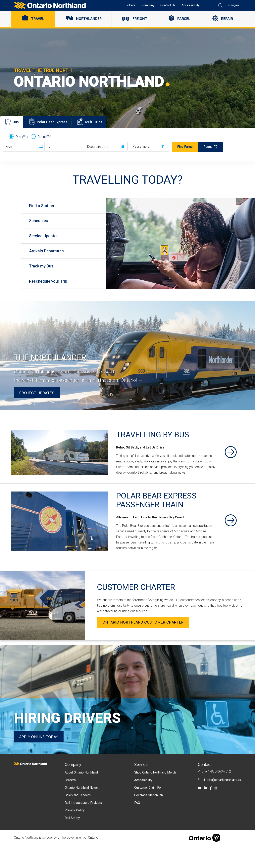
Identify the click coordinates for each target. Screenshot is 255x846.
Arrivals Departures (46, 251)
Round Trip (45, 137)
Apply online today (38, 737)
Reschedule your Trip (48, 281)
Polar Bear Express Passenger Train (157, 501)
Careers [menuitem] (70, 780)
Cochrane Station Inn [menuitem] (148, 795)
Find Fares (185, 147)
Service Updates (44, 236)
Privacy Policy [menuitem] (75, 810)
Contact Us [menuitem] (168, 5)
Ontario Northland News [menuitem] (81, 788)
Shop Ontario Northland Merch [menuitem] (155, 773)
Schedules (38, 220)
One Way (22, 137)
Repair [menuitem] (227, 19)
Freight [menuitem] (139, 19)
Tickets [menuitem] (130, 5)
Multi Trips (91, 122)
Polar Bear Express (48, 122)
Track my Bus (41, 266)
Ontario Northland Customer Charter (143, 622)
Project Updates (36, 393)
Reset (210, 147)
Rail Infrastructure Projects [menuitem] (83, 803)
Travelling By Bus (153, 435)
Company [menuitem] (147, 5)
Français (233, 5)
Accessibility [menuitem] (190, 5)
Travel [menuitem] (37, 19)
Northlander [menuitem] (89, 19)
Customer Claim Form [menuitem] (149, 788)
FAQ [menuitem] (137, 803)
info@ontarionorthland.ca (224, 780)
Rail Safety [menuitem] (72, 818)
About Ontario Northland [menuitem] (81, 773)
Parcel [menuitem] (183, 19)
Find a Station (41, 205)
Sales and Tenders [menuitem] (78, 795)
